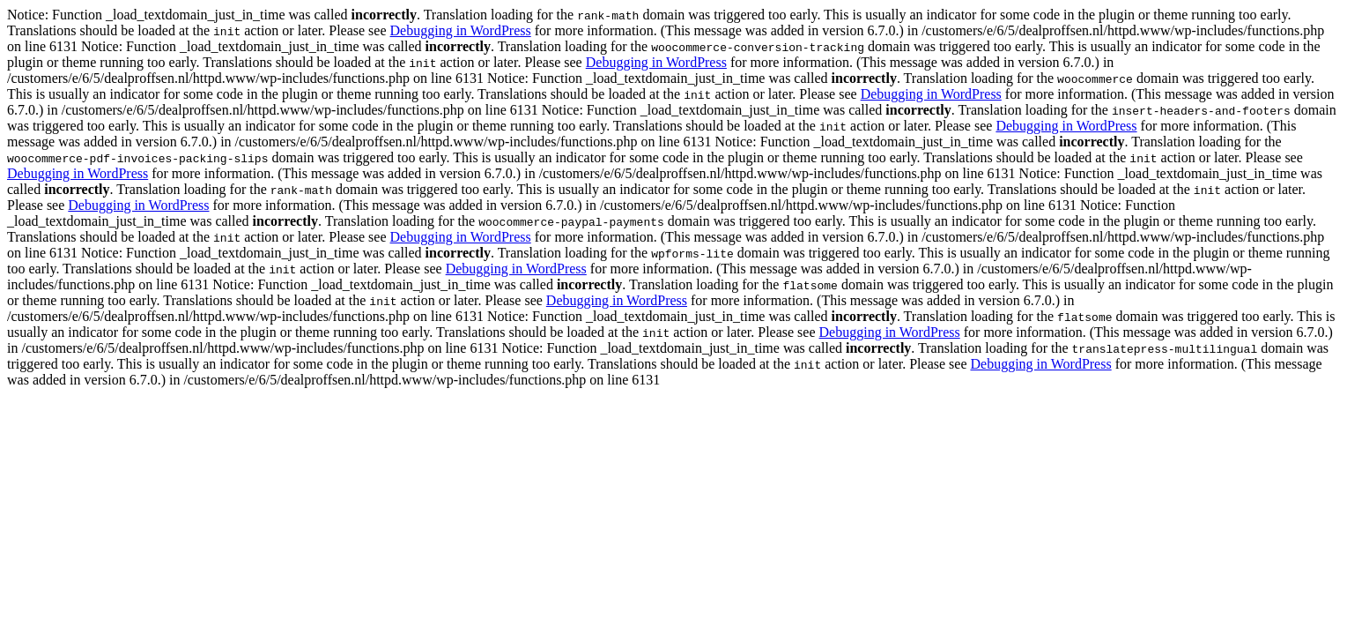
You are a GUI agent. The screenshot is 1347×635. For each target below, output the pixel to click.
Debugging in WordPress (460, 30)
